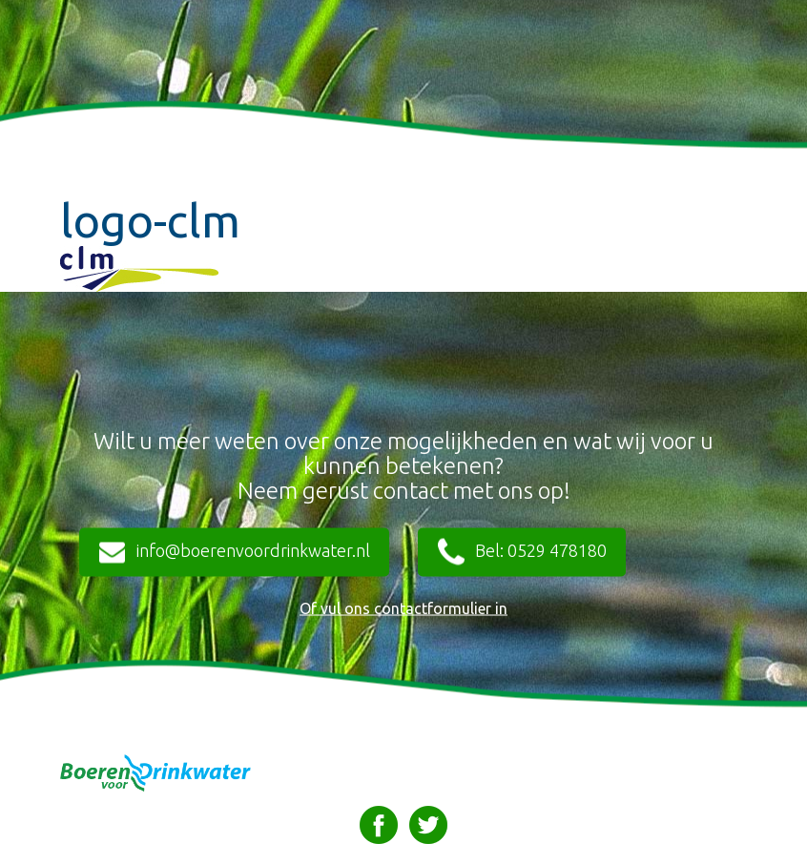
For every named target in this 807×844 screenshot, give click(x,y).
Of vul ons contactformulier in (403, 608)
